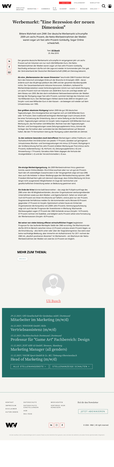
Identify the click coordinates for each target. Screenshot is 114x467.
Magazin (83, 9)
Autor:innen (12, 412)
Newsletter (95, 3)
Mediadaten (57, 402)
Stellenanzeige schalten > (71, 366)
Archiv (22, 259)
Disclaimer (11, 409)
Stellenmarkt (79, 3)
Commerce (45, 9)
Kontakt (10, 402)
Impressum (11, 405)
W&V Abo (65, 3)
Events (72, 9)
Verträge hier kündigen (58, 406)
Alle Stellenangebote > (29, 366)
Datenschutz (30, 402)
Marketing (32, 9)
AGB (25, 411)
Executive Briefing (20, 8)
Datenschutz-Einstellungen (31, 406)
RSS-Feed (28, 414)
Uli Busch (55, 50)
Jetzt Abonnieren (93, 411)
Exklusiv (94, 9)
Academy (63, 9)
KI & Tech (55, 8)
